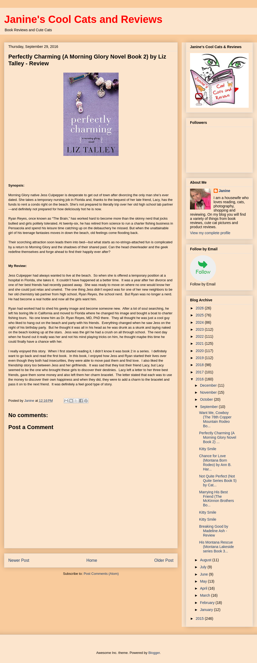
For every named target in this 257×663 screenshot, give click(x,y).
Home (91, 560)
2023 (200, 329)
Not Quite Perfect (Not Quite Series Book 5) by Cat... (217, 480)
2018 (200, 365)
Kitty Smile (207, 449)
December (209, 385)
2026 (200, 308)
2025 (200, 315)
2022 (200, 336)
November (209, 392)
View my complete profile (210, 233)
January (207, 610)
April (204, 588)
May (204, 581)
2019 (200, 358)
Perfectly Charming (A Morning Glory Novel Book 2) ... (217, 437)
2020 (200, 351)
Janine (224, 191)
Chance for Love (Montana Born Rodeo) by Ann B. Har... (215, 462)
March (205, 595)
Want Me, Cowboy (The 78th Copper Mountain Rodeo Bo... (215, 419)
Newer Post (18, 560)
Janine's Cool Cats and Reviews (83, 19)
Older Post (163, 560)
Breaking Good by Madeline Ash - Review (213, 530)
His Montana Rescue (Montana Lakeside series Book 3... (216, 546)
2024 (200, 322)
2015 (200, 618)
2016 (200, 379)
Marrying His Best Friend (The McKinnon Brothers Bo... (216, 498)
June (204, 574)
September (209, 407)
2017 (200, 372)
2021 (200, 343)
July (203, 567)
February (207, 603)
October (207, 399)
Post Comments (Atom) (101, 574)
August (206, 560)
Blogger (154, 653)
